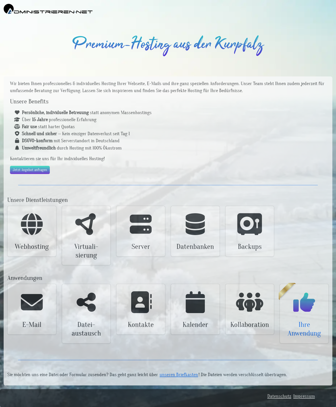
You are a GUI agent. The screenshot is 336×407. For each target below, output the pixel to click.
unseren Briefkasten (179, 374)
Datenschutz (279, 396)
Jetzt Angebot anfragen (30, 170)
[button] (32, 231)
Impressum (304, 396)
